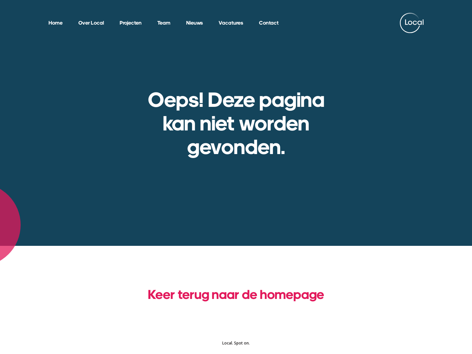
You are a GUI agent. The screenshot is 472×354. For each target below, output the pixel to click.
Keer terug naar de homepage (236, 294)
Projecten (131, 23)
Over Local (91, 23)
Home (56, 23)
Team (163, 23)
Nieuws (194, 23)
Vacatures (231, 23)
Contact (269, 23)
